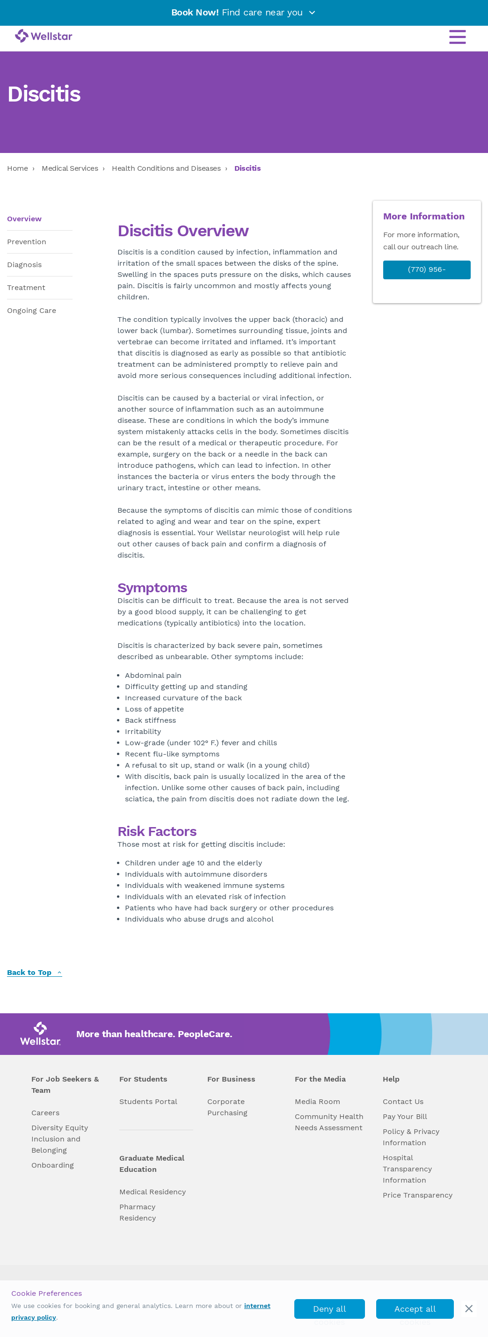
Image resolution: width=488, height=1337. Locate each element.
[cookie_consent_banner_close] (469, 1309)
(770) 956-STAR (427, 278)
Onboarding (52, 1165)
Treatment (26, 287)
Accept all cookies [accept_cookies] (415, 1311)
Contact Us (403, 1101)
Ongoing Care (31, 310)
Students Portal (148, 1101)
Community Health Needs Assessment (329, 1122)
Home (17, 168)
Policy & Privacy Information (411, 1137)
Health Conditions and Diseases (166, 168)
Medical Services (70, 168)
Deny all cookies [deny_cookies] (329, 1311)
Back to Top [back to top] (34, 973)
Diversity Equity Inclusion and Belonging (59, 1139)
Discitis (247, 168)
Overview (24, 218)
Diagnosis (24, 264)
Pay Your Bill (405, 1116)
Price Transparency (417, 1195)
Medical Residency (152, 1191)
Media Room (317, 1101)
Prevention (26, 241)
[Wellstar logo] (44, 36)
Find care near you (244, 12)
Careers (45, 1112)
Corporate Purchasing (227, 1107)
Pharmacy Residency (137, 1212)
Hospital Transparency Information (407, 1168)
